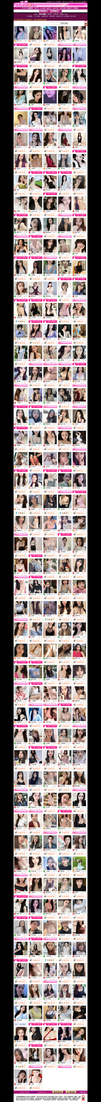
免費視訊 (25, 40)
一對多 (70, 40)
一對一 (70, 168)
